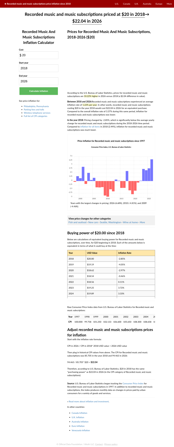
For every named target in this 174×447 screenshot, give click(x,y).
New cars (93, 222)
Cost (21, 49)
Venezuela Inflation (81, 430)
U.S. (117, 3)
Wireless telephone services (37, 112)
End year (23, 75)
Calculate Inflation (38, 91)
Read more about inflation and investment (89, 401)
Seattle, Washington (110, 222)
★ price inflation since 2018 (37, 3)
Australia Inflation (80, 421)
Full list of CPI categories (35, 116)
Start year (23, 62)
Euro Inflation (78, 426)
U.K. (136, 3)
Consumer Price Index (133, 383)
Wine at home (130, 222)
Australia (147, 3)
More (169, 3)
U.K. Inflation (78, 417)
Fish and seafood (77, 222)
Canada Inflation (79, 413)
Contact (99, 444)
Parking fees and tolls (34, 109)
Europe (159, 3)
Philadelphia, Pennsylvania (36, 106)
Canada (126, 3)
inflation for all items (90, 126)
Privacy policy (110, 444)
